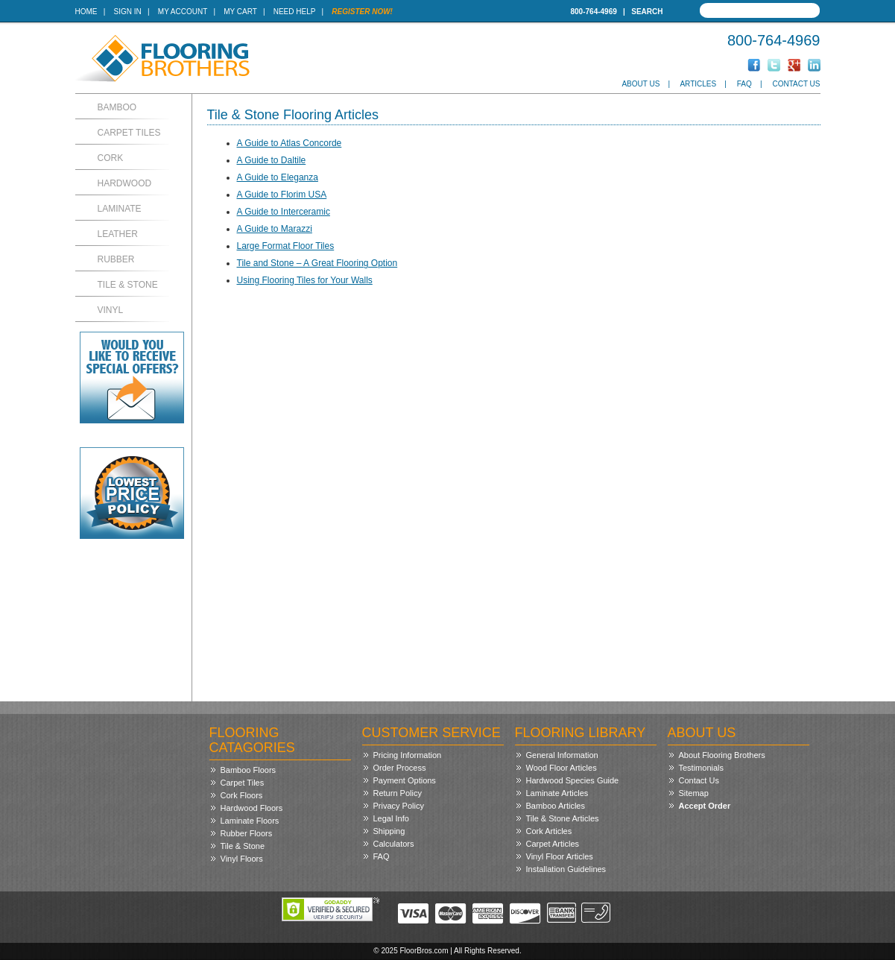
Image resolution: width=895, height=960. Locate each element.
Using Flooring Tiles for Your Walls (305, 280)
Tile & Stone (128, 285)
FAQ (744, 84)
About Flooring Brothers (722, 755)
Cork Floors (242, 795)
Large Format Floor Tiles (286, 246)
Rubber (116, 259)
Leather (118, 234)
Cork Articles (549, 831)
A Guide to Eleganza (277, 177)
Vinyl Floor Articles (559, 856)
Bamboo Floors (248, 769)
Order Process (399, 767)
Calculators (393, 843)
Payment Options (404, 780)
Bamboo (117, 107)
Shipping (389, 831)
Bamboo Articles (555, 805)
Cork (111, 158)
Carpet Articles (553, 843)
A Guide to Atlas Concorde (289, 143)
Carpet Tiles (129, 132)
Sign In (128, 11)
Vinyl (111, 310)
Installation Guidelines (566, 869)
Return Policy (397, 793)
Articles (698, 84)
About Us (641, 84)
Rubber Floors (247, 833)
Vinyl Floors (242, 858)
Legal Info (391, 818)
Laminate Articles (557, 793)
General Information (562, 755)
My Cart (240, 11)
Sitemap (694, 793)
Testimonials (701, 767)
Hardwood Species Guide (572, 780)
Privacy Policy (398, 805)
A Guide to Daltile (271, 160)
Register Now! (362, 11)
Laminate (120, 208)
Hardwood (125, 183)
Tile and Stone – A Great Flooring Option (317, 263)
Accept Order (705, 805)
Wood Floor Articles (561, 767)
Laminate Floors (250, 820)
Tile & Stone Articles (562, 818)
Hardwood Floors (252, 807)
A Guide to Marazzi (274, 229)
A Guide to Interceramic (283, 211)
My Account (182, 11)
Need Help (294, 11)
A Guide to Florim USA (282, 194)
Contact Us (796, 84)
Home (86, 11)
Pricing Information (407, 755)
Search (646, 11)
